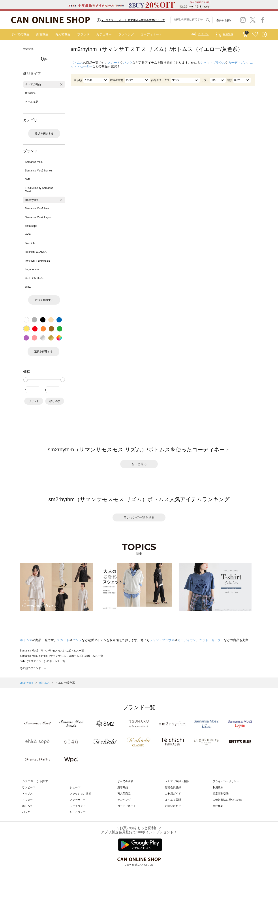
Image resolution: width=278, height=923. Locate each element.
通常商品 (30, 93)
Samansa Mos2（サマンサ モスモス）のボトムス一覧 (52, 650)
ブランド (83, 34)
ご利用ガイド (173, 793)
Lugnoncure (32, 269)
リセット (33, 401)
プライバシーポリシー (226, 781)
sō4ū (28, 234)
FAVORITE (255, 34)
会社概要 (218, 806)
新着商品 (42, 34)
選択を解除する (44, 133)
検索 (207, 20)
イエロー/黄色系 (65, 682)
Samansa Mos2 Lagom (38, 217)
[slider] (25, 380)
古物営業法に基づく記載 (227, 799)
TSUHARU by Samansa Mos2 (39, 189)
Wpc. (28, 286)
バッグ (26, 812)
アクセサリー (78, 799)
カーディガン (237, 62)
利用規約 (218, 787)
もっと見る (139, 464)
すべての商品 (20, 34)
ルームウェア (78, 812)
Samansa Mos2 (34, 162)
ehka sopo (31, 225)
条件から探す (224, 20)
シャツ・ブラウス (212, 62)
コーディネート (151, 34)
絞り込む (54, 401)
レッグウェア (78, 806)
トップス (27, 793)
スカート (114, 62)
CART (245, 33)
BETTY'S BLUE (34, 277)
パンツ (127, 62)
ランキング (126, 34)
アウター (27, 799)
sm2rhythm (31, 199)
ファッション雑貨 (80, 793)
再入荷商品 (63, 34)
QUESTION (264, 34)
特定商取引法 (221, 793)
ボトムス (77, 62)
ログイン (203, 34)
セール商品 (31, 101)
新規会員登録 (173, 787)
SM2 (27, 179)
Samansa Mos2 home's (39, 170)
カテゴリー (104, 34)
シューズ (75, 787)
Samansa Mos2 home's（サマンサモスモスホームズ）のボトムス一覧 (61, 655)
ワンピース (28, 787)
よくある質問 (173, 799)
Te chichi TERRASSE (37, 260)
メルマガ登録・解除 (177, 781)
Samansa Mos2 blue (37, 208)
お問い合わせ (173, 806)
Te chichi (30, 243)
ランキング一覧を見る (139, 517)
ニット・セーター (211, 640)
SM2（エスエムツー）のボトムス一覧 (42, 661)
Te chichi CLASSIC (36, 251)
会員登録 (228, 34)
